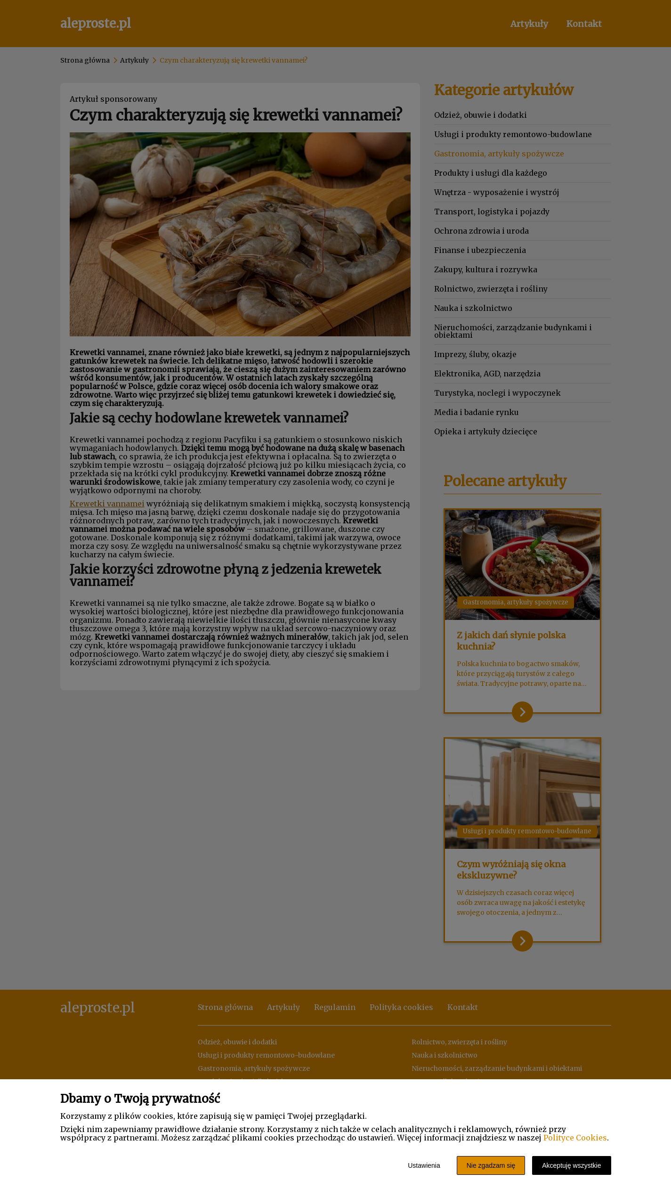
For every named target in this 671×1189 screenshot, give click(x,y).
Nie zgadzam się (491, 1165)
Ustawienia (424, 1165)
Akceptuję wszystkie (571, 1165)
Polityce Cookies (575, 1137)
